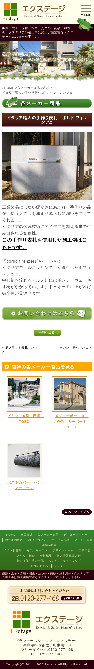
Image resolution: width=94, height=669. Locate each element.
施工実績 (27, 534)
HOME (10, 534)
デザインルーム (63, 550)
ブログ (58, 565)
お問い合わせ (40, 565)
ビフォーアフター (76, 534)
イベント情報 (12, 550)
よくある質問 (84, 539)
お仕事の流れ (14, 539)
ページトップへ (78, 512)
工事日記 (85, 550)
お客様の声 (48, 545)
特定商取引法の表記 (30, 560)
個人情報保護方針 (69, 555)
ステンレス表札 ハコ (72, 347)
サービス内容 (60, 539)
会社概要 (46, 555)
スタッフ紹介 (26, 555)
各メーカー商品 (48, 534)
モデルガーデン (36, 550)
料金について (37, 539)
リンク (53, 560)
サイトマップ (72, 560)
